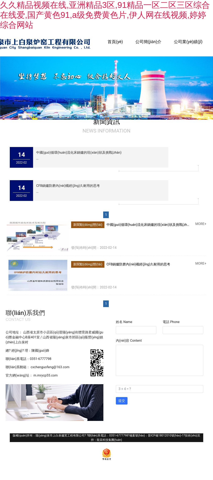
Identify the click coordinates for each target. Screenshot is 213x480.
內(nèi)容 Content (129, 341)
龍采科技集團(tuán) (109, 439)
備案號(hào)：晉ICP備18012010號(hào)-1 (156, 435)
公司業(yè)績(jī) (188, 41)
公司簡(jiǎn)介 (148, 41)
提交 (121, 401)
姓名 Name (124, 322)
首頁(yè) (115, 41)
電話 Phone (171, 322)
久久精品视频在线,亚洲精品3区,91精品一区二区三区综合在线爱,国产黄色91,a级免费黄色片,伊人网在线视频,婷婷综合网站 (105, 14)
